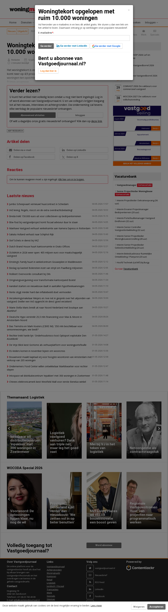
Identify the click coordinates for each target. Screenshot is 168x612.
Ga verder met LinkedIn (72, 45)
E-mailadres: (46, 32)
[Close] (129, 10)
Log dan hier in (48, 71)
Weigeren (139, 606)
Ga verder (46, 46)
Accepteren (156, 606)
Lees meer (96, 605)
